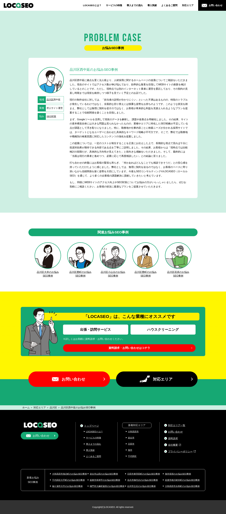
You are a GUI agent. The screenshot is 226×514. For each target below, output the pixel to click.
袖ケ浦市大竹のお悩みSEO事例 (67, 486)
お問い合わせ (73, 379)
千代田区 (132, 456)
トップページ (91, 426)
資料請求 (173, 438)
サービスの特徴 (114, 5)
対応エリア (188, 5)
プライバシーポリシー (180, 451)
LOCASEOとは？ (92, 5)
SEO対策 (51, 116)
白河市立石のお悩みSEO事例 (141, 486)
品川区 (50, 99)
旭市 (130, 450)
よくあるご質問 (169, 5)
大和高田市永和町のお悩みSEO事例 (182, 486)
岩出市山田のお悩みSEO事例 (104, 474)
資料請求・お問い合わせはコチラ (129, 347)
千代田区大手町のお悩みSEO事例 (68, 480)
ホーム (26, 407)
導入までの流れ (135, 5)
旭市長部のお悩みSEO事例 (178, 474)
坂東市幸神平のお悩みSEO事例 (105, 480)
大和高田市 (133, 431)
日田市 (131, 444)
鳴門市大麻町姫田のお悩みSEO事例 (107, 486)
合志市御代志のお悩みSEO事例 (142, 480)
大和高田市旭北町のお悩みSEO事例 (69, 474)
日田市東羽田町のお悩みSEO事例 (143, 474)
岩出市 (131, 438)
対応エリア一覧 (176, 425)
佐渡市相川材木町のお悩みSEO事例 (182, 480)
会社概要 (173, 445)
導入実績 (152, 5)
